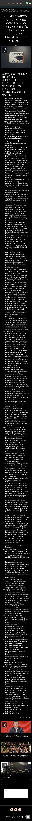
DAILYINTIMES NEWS (9, 9)
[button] (1, 3)
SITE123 (15, 817)
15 (4, 765)
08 (4, 745)
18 (4, 724)
